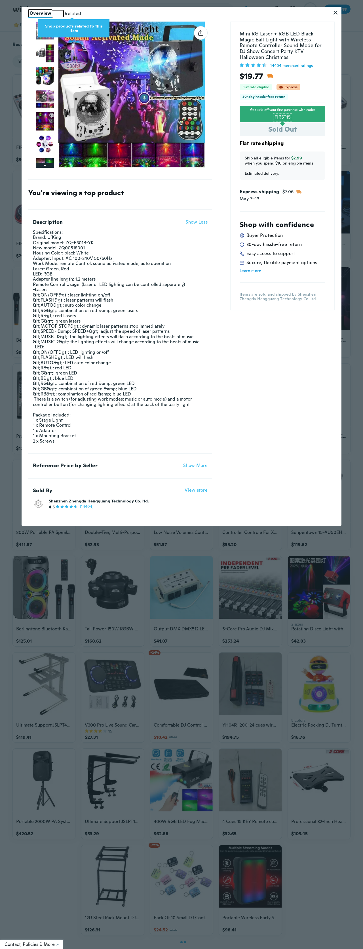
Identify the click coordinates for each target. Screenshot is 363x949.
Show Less (196, 222)
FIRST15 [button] (283, 117)
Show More (195, 465)
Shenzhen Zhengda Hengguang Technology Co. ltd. (99, 501)
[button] (335, 13)
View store (196, 490)
